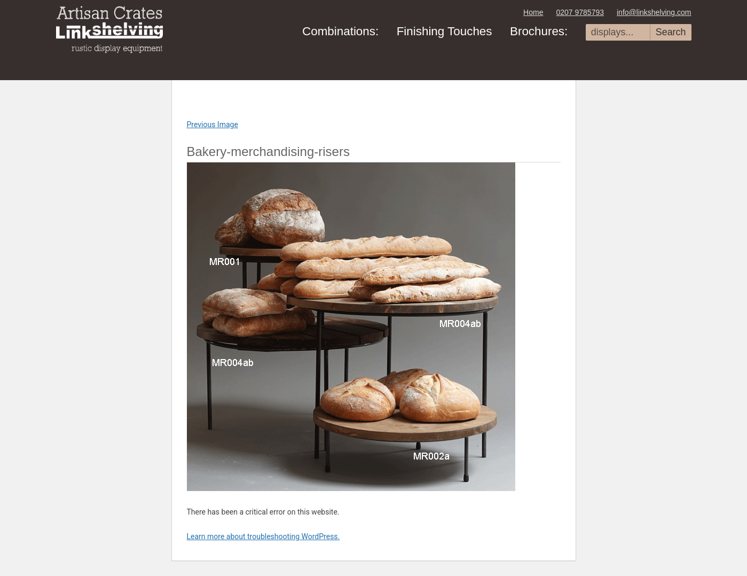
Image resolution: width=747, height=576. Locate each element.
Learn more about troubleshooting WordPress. (263, 536)
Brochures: (539, 31)
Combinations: (340, 31)
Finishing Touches (444, 31)
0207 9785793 (580, 12)
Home (533, 12)
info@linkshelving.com (654, 12)
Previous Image (212, 124)
